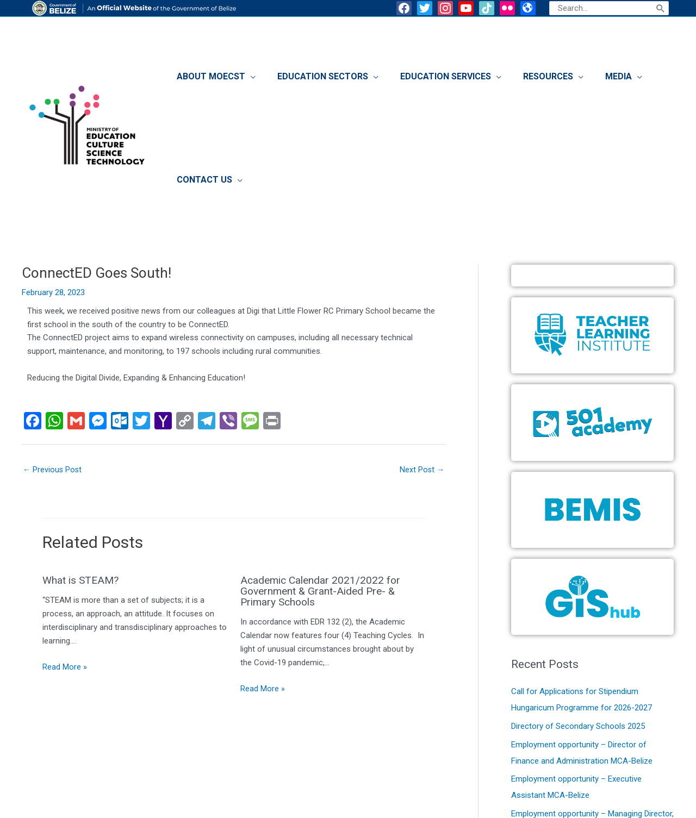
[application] (274, 79)
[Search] (660, 8)
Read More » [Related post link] (64, 570)
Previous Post (53, 372)
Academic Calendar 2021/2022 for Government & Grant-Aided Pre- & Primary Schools (322, 494)
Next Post (421, 372)
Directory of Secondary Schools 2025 (578, 628)
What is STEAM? (82, 483)
